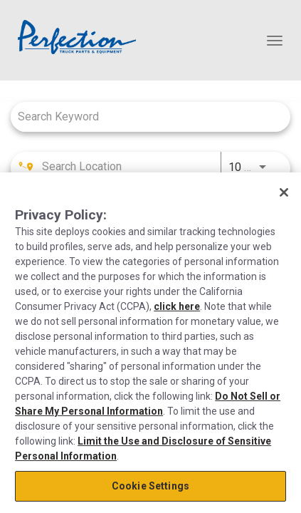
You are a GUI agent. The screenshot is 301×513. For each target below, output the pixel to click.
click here (177, 306)
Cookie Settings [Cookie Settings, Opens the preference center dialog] (150, 486)
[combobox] (143, 116)
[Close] (284, 192)
